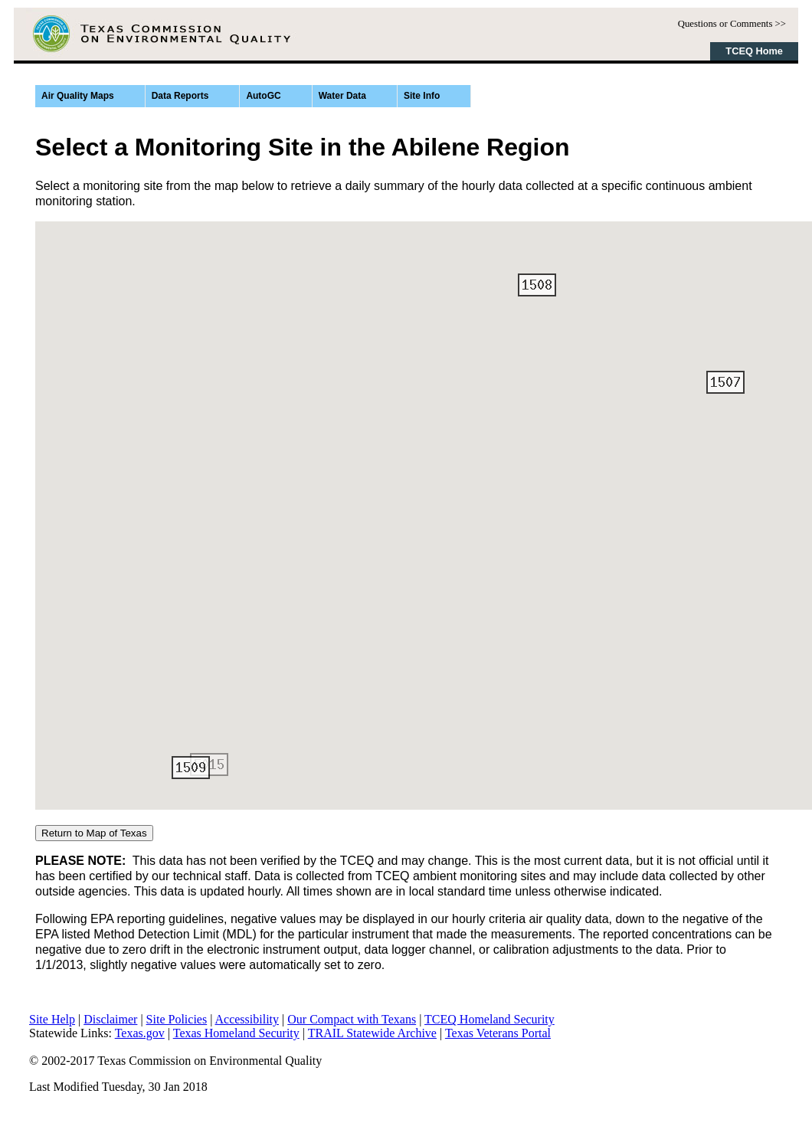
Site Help (52, 1019)
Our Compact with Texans (351, 1019)
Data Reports (180, 95)
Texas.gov (140, 1033)
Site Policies (177, 1019)
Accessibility (247, 1019)
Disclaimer (110, 1019)
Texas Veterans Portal (498, 1033)
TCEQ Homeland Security (489, 1019)
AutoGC (263, 95)
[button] (725, 382)
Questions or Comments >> (732, 23)
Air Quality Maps (77, 95)
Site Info (422, 95)
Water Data (342, 95)
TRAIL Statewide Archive (372, 1033)
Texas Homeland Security (236, 1033)
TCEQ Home (754, 51)
